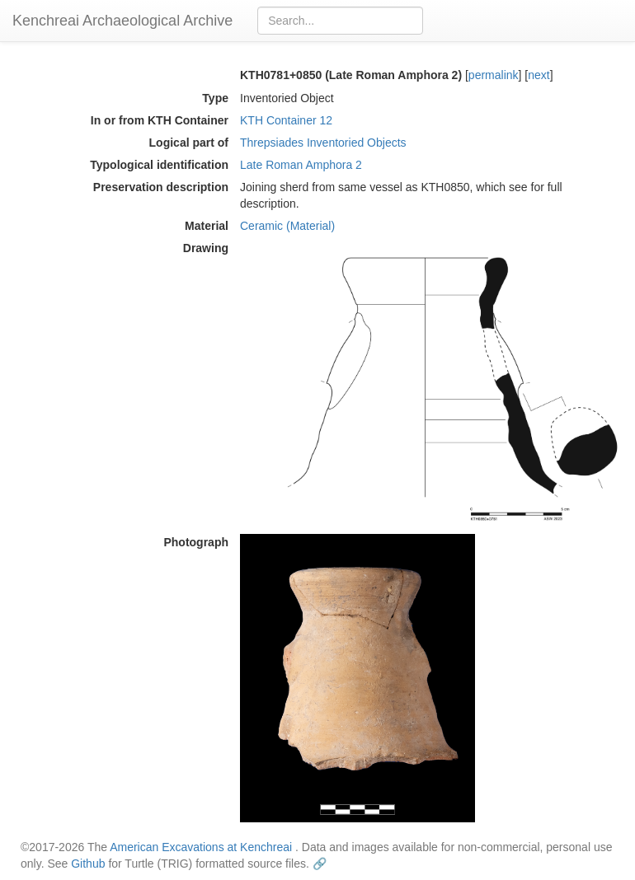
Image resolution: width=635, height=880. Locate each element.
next (538, 75)
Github (88, 863)
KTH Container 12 (286, 120)
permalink (493, 75)
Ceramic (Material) (287, 225)
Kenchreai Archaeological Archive (122, 20)
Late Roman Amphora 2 (301, 164)
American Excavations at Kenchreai (201, 847)
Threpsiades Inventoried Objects (323, 142)
